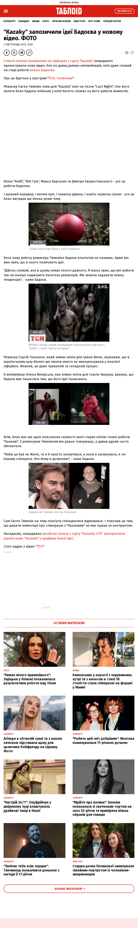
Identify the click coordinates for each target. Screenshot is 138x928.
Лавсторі (79, 21)
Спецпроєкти (112, 21)
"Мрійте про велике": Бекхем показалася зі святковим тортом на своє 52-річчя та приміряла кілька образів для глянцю (102, 808)
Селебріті (9, 21)
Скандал (23, 21)
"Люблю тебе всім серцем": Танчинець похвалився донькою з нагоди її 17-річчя (31, 870)
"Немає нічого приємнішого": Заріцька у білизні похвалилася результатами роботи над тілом (30, 679)
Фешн (36, 21)
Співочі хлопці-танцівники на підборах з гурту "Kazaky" (48, 61)
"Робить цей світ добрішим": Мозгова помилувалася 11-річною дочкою (103, 741)
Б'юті (45, 21)
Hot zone (94, 21)
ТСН (40, 546)
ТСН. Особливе (60, 78)
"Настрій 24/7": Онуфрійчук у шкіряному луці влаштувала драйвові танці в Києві (27, 806)
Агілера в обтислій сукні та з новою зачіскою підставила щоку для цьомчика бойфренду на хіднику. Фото (33, 745)
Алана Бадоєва (42, 70)
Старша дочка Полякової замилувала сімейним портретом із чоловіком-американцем (103, 870)
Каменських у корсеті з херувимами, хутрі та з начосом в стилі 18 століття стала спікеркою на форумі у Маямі (102, 681)
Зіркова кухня (61, 21)
